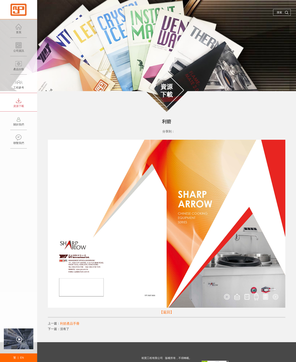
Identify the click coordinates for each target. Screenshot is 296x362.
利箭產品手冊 (69, 323)
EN (22, 357)
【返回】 (166, 312)
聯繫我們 (18, 141)
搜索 (283, 12)
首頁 (18, 30)
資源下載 (18, 104)
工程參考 (18, 86)
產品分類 (18, 67)
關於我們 (18, 123)
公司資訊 (18, 49)
